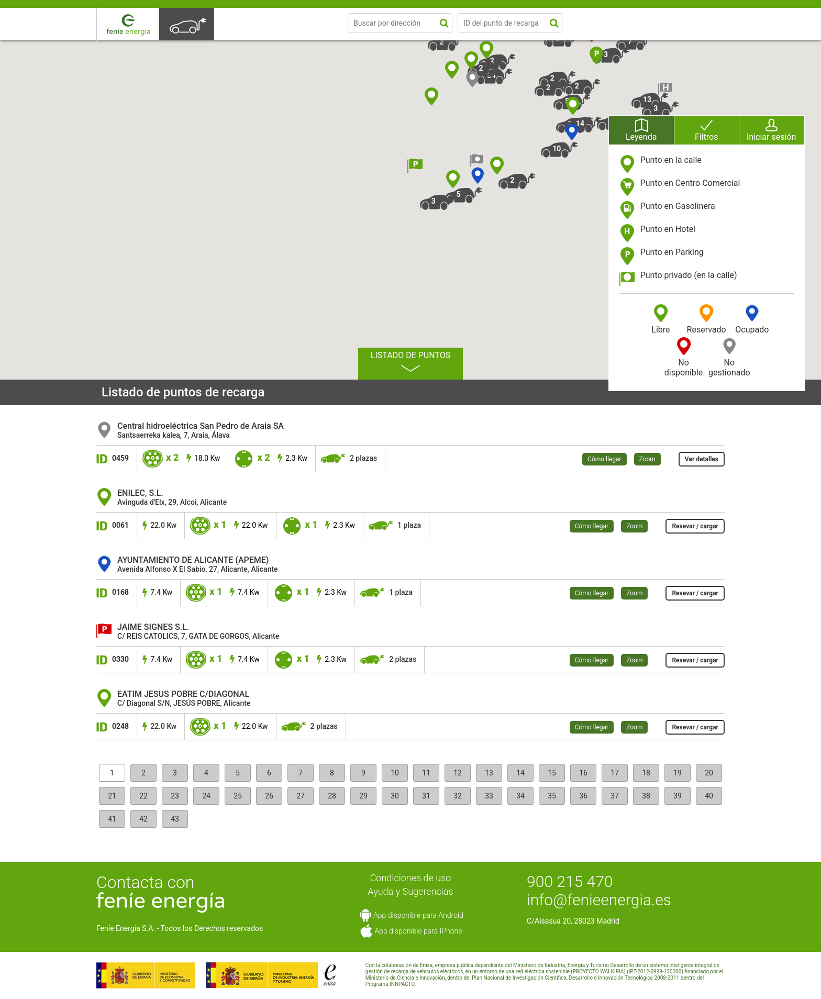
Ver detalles (701, 459)
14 (520, 773)
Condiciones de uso (410, 877)
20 (709, 773)
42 (143, 819)
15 (552, 773)
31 (426, 796)
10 (395, 773)
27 (300, 796)
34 (520, 796)
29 (363, 796)
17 (615, 773)
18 (646, 773)
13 (489, 773)
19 (677, 773)
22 (143, 796)
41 (112, 819)
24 (206, 796)
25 (238, 796)
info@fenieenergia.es (599, 900)
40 (709, 796)
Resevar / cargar (695, 526)
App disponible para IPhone (418, 931)
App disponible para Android (418, 915)
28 (332, 796)
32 (457, 796)
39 (677, 796)
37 (615, 796)
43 (175, 819)
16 (583, 773)
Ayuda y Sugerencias (410, 891)
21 (112, 796)
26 (269, 796)
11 (426, 773)
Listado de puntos (410, 361)
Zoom (647, 459)
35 (552, 796)
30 (395, 796)
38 (646, 796)
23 (175, 796)
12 (457, 773)
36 (583, 796)
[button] (571, 139)
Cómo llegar (604, 459)
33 (489, 796)
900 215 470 (570, 881)
